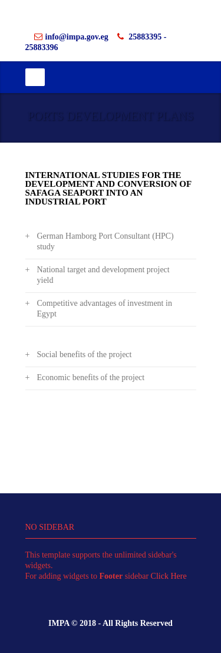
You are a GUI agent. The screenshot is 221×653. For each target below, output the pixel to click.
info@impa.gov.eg (76, 37)
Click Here (169, 577)
